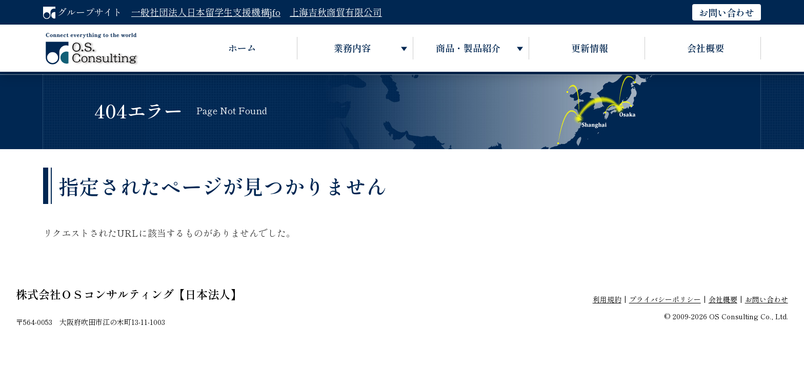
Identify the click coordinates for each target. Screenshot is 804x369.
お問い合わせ (726, 12)
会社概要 (705, 47)
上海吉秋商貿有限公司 (336, 11)
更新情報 (589, 47)
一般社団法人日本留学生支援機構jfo (205, 11)
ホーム (242, 47)
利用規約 (607, 299)
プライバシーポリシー (665, 299)
